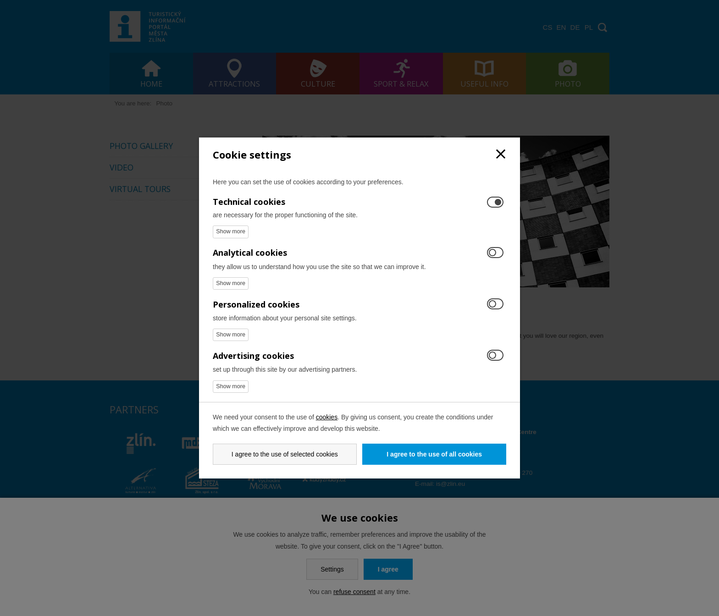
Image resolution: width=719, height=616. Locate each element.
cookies (326, 417)
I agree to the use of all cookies (434, 454)
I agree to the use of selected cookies (285, 454)
